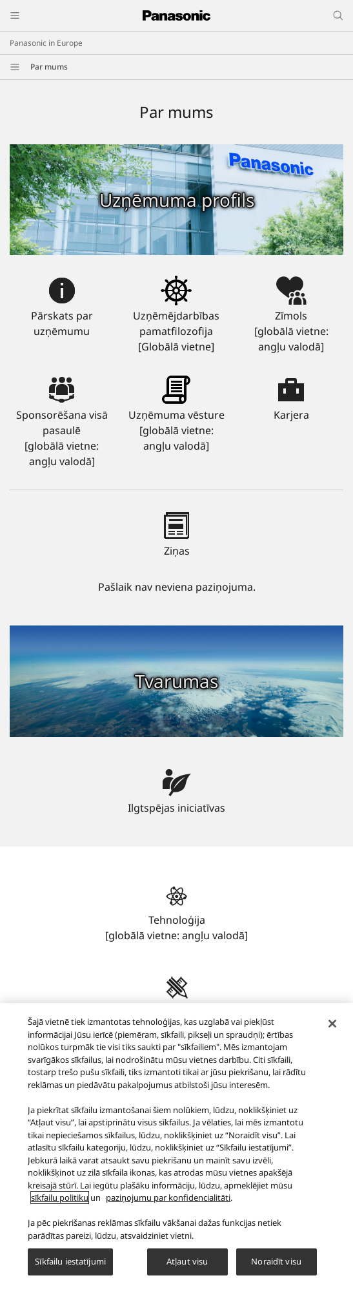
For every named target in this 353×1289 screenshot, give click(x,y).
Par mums (49, 66)
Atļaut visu (187, 1269)
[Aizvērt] (332, 1031)
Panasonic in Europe (46, 42)
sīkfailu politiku (59, 1205)
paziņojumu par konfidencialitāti (168, 1205)
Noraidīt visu (276, 1269)
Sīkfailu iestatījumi (70, 1269)
